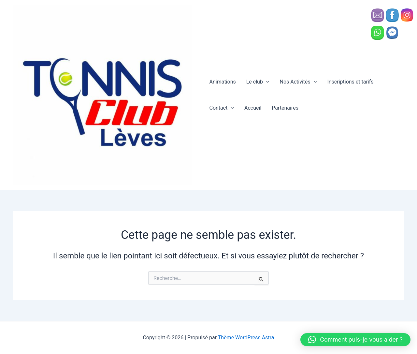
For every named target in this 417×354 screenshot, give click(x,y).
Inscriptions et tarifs (350, 82)
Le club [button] (257, 82)
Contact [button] (221, 108)
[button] (266, 82)
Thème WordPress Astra (246, 337)
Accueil (252, 108)
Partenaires (285, 108)
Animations (222, 82)
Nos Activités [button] (298, 82)
